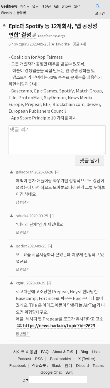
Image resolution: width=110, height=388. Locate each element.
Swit (68, 372)
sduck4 (22, 215)
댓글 (35, 6)
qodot (21, 246)
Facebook (17, 365)
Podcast (24, 359)
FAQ (45, 352)
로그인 (100, 13)
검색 (25, 380)
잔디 (68, 365)
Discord (82, 365)
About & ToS (63, 352)
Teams (98, 365)
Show (66, 6)
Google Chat (51, 372)
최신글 (25, 6)
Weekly (6, 12)
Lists (95, 352)
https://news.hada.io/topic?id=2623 (59, 325)
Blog (84, 352)
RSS (39, 359)
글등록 (21, 12)
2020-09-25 (38, 215)
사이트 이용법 (25, 352)
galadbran (24, 172)
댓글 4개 (79, 44)
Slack (56, 365)
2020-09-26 (43, 172)
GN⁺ (77, 6)
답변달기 (23, 202)
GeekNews (9, 6)
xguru (24, 44)
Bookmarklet (60, 359)
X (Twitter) (86, 359)
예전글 (46, 6)
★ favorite (60, 44)
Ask (56, 6)
